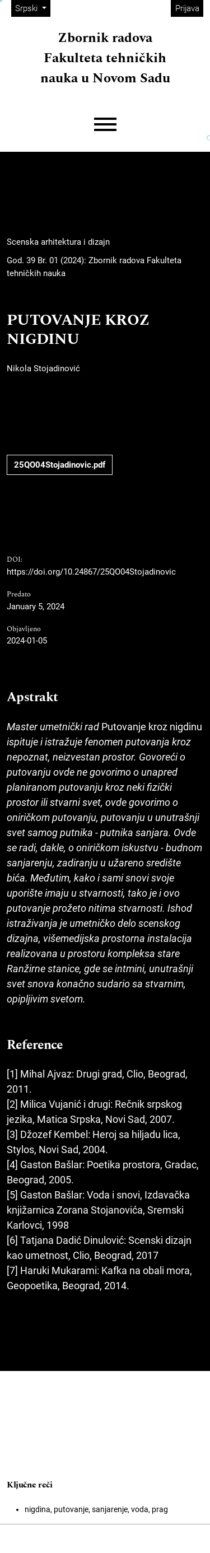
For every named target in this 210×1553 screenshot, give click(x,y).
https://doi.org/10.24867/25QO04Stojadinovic (91, 572)
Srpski (32, 7)
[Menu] (105, 124)
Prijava (187, 8)
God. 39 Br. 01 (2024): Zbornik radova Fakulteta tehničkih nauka (94, 266)
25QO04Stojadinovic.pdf (59, 465)
